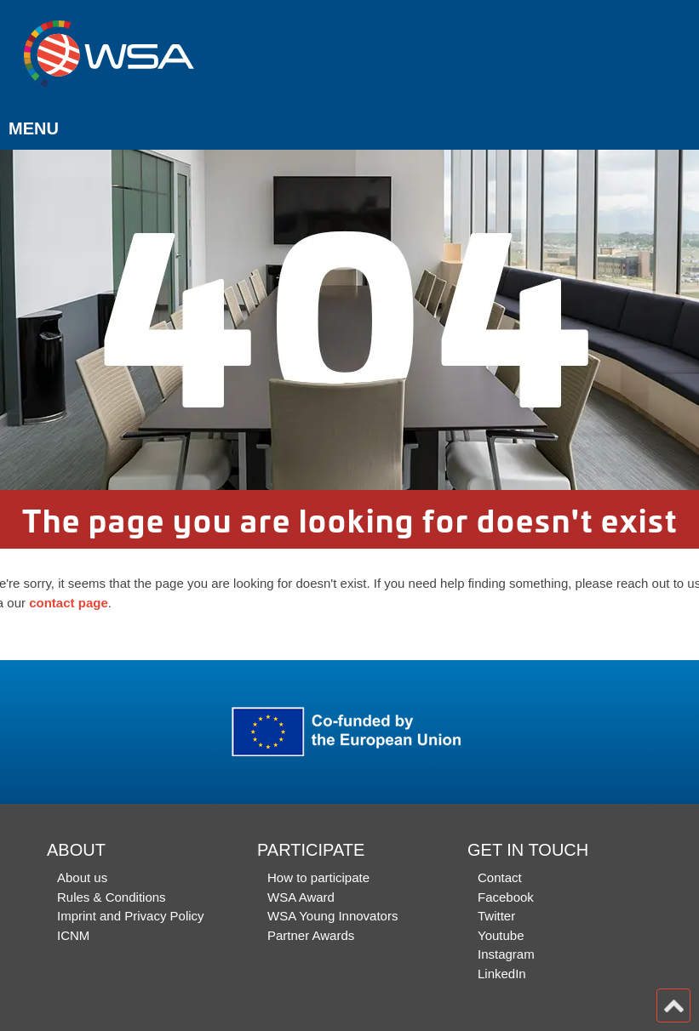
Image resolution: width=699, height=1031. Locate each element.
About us (82, 877)
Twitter (496, 916)
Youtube (501, 935)
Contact (500, 877)
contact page (68, 602)
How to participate (318, 877)
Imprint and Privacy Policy (130, 916)
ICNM (73, 935)
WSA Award (301, 897)
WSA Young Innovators (332, 916)
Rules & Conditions (111, 897)
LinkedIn (502, 973)
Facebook (506, 897)
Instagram (506, 954)
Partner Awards (310, 935)
